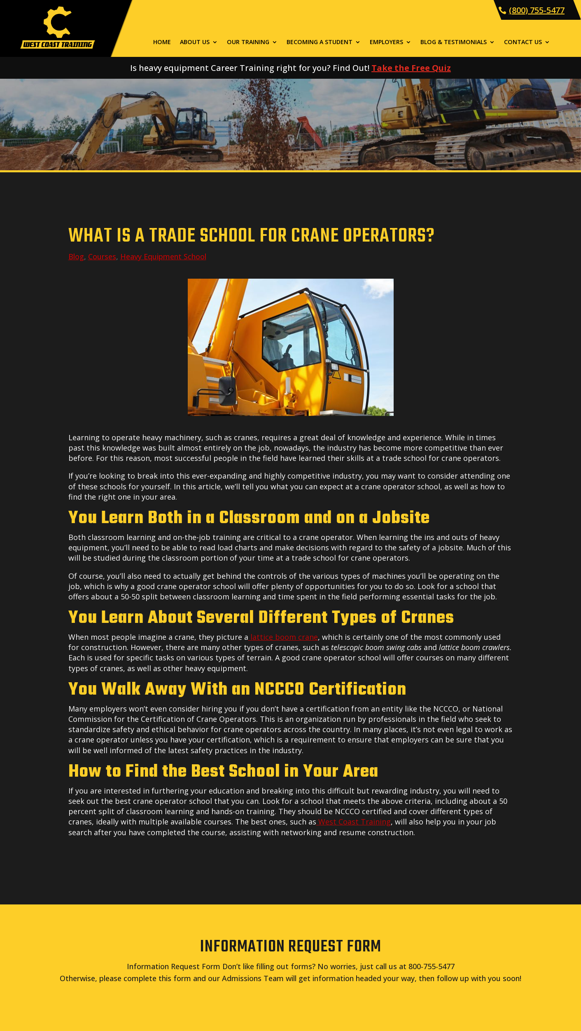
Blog (76, 256)
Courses (102, 256)
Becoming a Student (319, 42)
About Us (195, 42)
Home (162, 42)
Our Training (248, 42)
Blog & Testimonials (453, 42)
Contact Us (523, 42)
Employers (386, 42)
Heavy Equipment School (163, 256)
